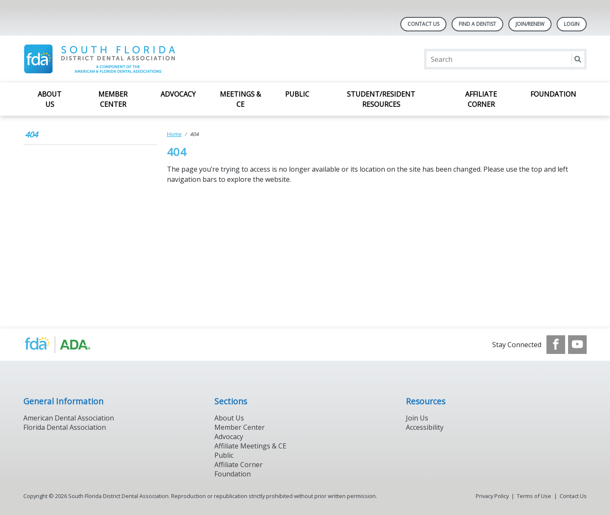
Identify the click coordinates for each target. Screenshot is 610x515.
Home (174, 134)
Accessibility (425, 427)
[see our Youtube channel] (577, 344)
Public (297, 94)
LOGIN (572, 24)
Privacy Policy (492, 496)
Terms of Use (534, 496)
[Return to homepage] (132, 59)
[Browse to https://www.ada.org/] (66, 344)
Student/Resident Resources (381, 99)
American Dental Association (68, 418)
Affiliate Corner (481, 99)
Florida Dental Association (64, 427)
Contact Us (423, 24)
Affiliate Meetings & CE (250, 446)
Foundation (553, 94)
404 (31, 134)
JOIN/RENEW (530, 24)
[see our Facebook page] (555, 344)
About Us (49, 99)
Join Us (417, 418)
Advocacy (178, 94)
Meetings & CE (240, 99)
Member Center (113, 99)
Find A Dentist (477, 24)
